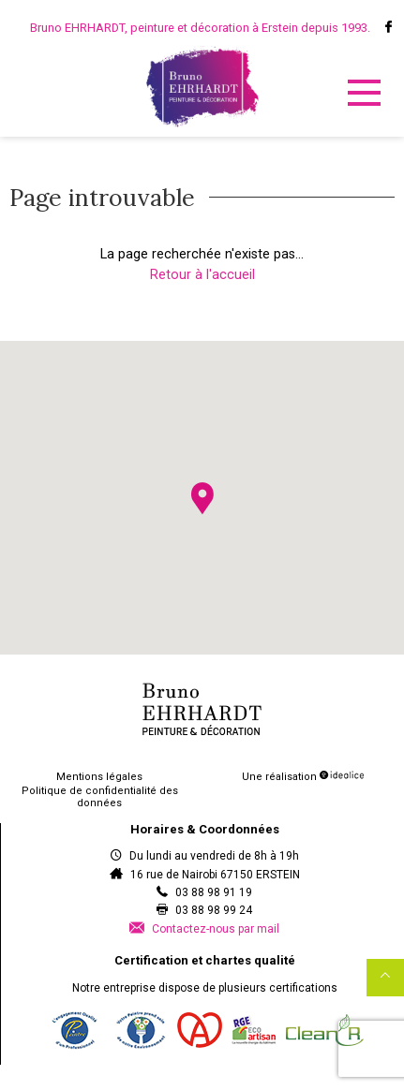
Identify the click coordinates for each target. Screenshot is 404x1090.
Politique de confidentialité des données (100, 797)
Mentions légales (99, 777)
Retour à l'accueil (202, 275)
